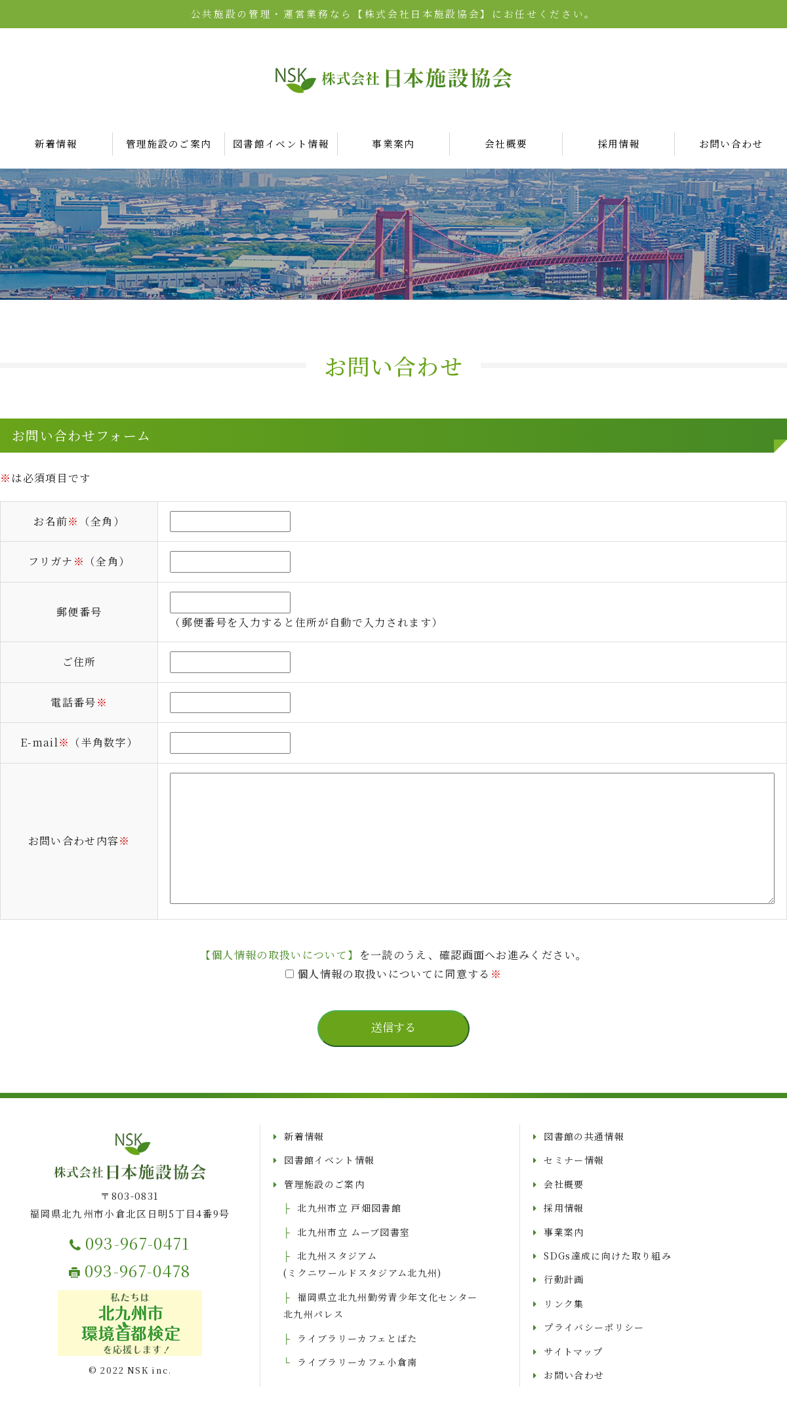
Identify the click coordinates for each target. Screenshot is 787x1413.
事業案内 (393, 143)
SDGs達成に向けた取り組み (608, 1255)
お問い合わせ (574, 1375)
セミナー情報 (574, 1159)
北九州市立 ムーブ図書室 (353, 1232)
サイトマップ (573, 1351)
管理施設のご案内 (169, 143)
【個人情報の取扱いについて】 (279, 954)
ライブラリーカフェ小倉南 (357, 1361)
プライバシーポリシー (594, 1327)
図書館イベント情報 (281, 143)
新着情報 (56, 143)
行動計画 (564, 1279)
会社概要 (506, 143)
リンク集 (564, 1303)
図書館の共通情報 (584, 1136)
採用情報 (618, 143)
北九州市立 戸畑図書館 (349, 1207)
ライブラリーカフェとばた (357, 1338)
